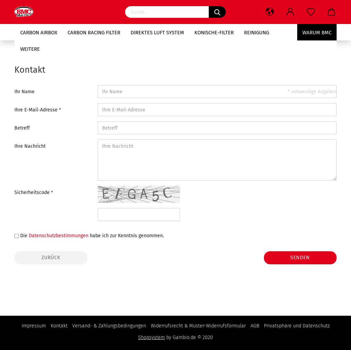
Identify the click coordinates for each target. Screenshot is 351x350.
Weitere (30, 49)
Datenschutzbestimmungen (58, 236)
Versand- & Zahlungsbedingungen (109, 326)
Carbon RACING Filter (94, 32)
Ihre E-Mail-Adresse (36, 110)
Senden (300, 258)
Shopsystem (151, 337)
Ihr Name (24, 92)
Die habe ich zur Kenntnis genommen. (92, 236)
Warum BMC (316, 32)
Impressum (34, 326)
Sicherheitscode (32, 192)
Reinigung (256, 32)
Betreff (22, 128)
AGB (255, 326)
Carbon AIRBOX (38, 32)
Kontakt (59, 326)
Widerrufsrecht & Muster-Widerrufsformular (198, 326)
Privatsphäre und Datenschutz (297, 326)
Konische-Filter (214, 32)
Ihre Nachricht (30, 146)
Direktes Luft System (157, 32)
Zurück (50, 258)
